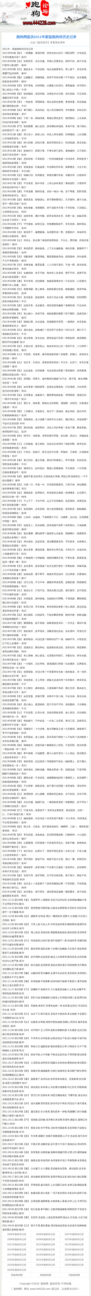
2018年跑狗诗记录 (45, 1254)
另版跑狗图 (74, 1275)
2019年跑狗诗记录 (74, 1254)
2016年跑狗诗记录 (74, 1249)
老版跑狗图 (45, 1275)
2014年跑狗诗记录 (16, 1249)
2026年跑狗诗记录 (16, 1270)
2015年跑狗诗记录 (45, 1249)
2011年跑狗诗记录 (16, 1244)
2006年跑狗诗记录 (45, 1234)
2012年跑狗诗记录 (45, 1244)
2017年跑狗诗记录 (16, 1254)
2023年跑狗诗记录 (16, 1265)
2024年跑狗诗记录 (45, 1265)
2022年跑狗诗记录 (74, 1259)
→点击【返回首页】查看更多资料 (46, 42)
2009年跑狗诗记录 (45, 1239)
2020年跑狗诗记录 (16, 1259)
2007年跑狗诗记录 (74, 1234)
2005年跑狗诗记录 (16, 1234)
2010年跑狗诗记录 (74, 1239)
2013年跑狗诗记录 (74, 1244)
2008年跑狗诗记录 (16, 1239)
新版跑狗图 (17, 1275)
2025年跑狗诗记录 (74, 1265)
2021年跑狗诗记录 (45, 1259)
